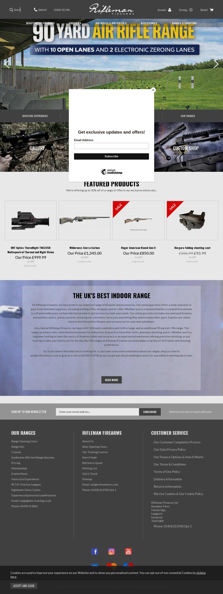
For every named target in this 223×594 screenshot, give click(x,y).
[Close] (153, 90)
